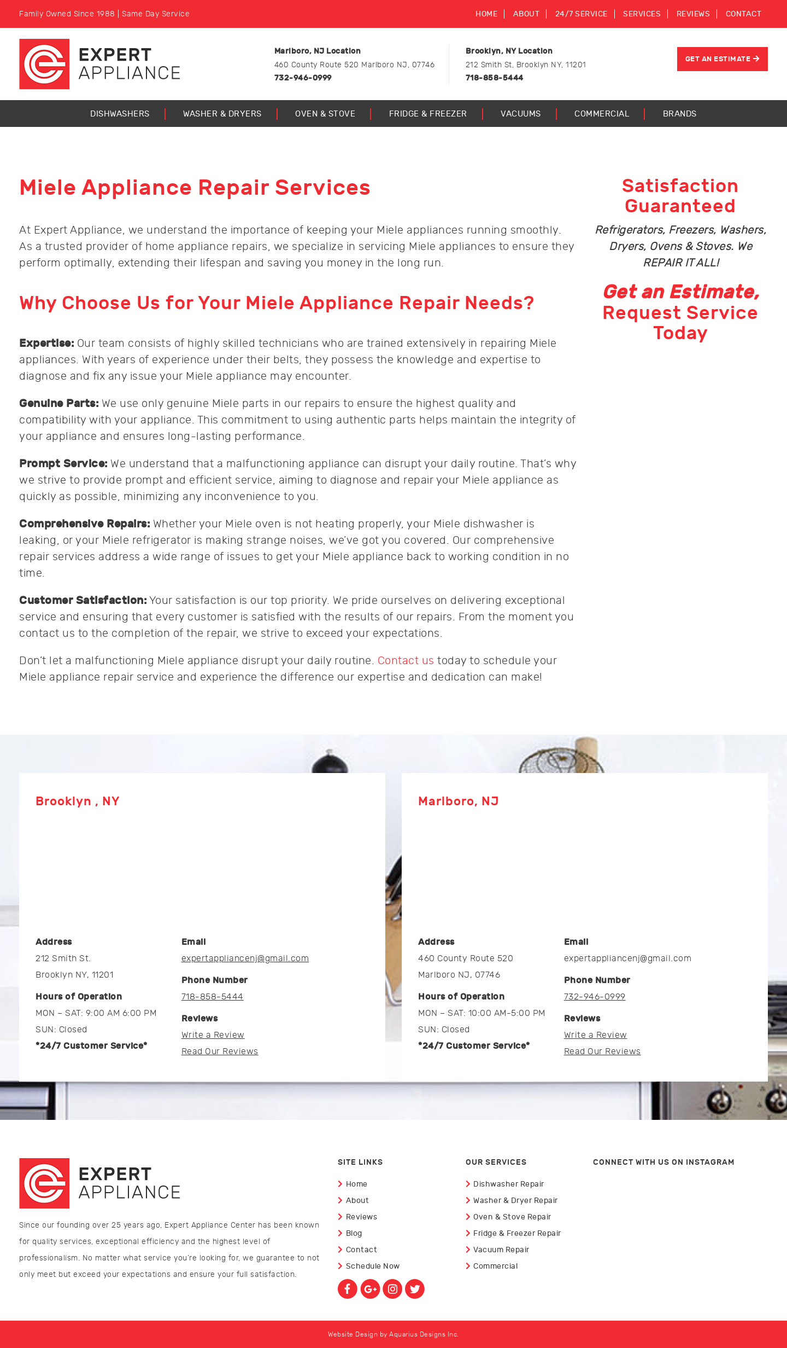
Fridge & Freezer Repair (517, 1233)
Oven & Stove (325, 114)
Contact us (406, 660)
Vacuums (521, 114)
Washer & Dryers (222, 114)
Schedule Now (373, 1266)
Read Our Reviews (220, 1051)
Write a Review (213, 1035)
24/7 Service (581, 14)
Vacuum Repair (501, 1249)
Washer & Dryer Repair (515, 1200)
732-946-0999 (595, 997)
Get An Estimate (718, 59)
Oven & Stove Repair (512, 1217)
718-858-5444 (212, 997)
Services (642, 14)
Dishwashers (120, 114)
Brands (680, 114)
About (526, 14)
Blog (354, 1233)
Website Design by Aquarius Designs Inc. (393, 1334)
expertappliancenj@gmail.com (245, 958)
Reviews (693, 14)
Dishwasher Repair (508, 1184)
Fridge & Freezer (428, 114)
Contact (744, 14)
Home (486, 14)
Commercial (601, 114)
